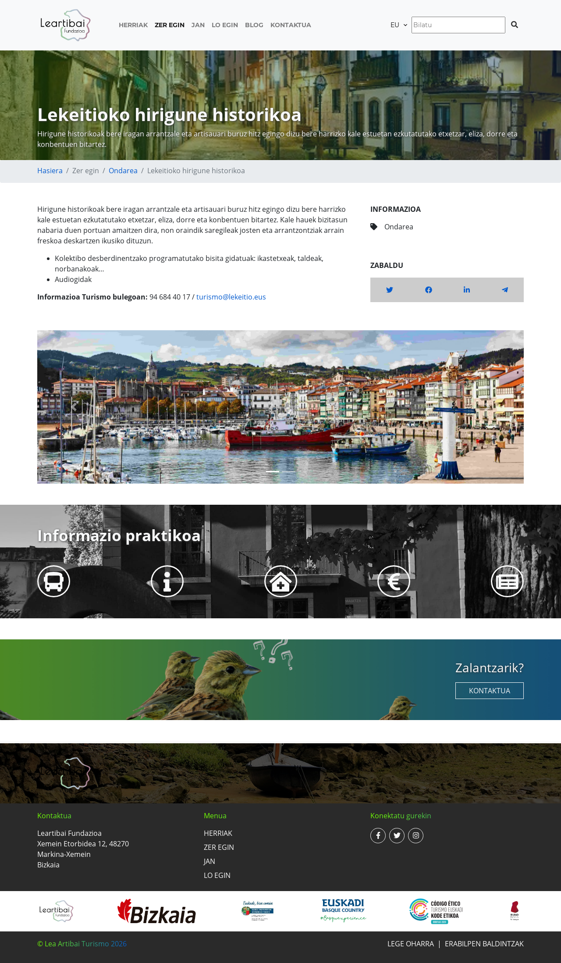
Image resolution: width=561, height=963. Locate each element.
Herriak (133, 25)
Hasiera (50, 170)
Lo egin (225, 25)
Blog (254, 25)
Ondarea (123, 170)
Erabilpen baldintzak (484, 944)
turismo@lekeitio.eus (231, 297)
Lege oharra (410, 944)
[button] (73, 407)
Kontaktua (290, 25)
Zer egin (170, 25)
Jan (198, 25)
